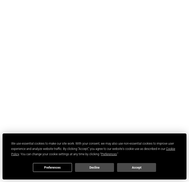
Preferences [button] (109, 154)
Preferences (52, 167)
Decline (94, 167)
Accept (136, 167)
